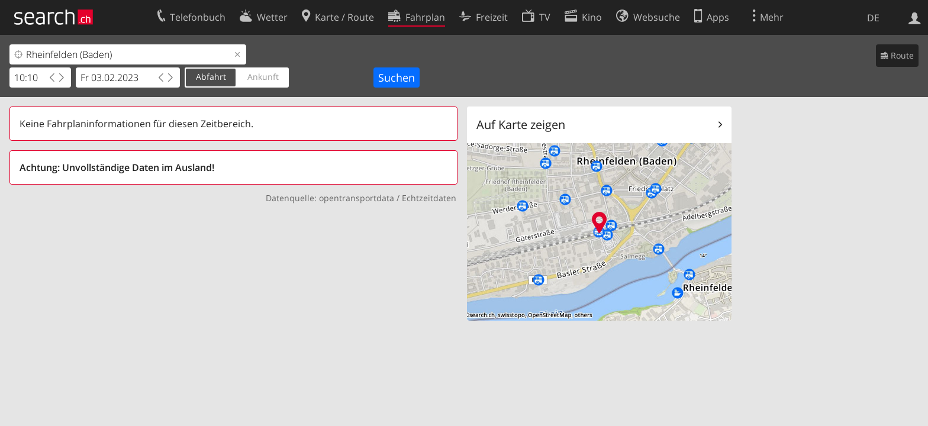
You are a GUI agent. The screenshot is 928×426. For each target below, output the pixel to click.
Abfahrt (211, 76)
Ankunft (263, 76)
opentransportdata (356, 198)
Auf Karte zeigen (520, 125)
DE (873, 17)
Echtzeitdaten (429, 198)
